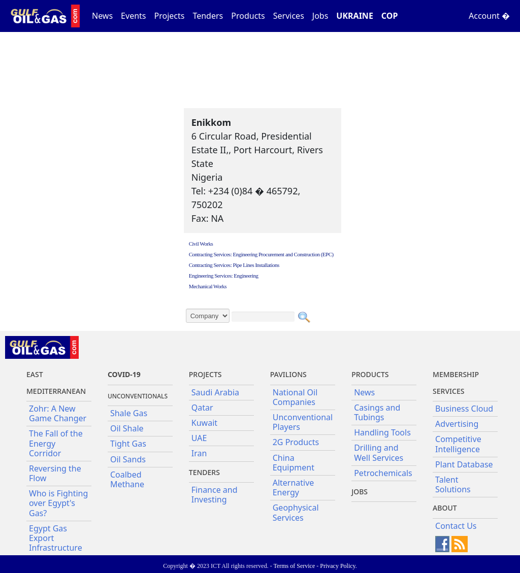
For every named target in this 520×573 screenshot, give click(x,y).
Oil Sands (128, 459)
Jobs (320, 15)
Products (248, 15)
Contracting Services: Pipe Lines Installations (234, 265)
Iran (199, 453)
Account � (489, 15)
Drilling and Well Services (378, 452)
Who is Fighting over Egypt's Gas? (58, 503)
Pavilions (288, 374)
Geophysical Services (296, 512)
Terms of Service (294, 565)
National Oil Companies (295, 397)
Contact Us (455, 525)
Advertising (456, 423)
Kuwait (204, 422)
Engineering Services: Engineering (223, 276)
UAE (199, 438)
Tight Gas (128, 443)
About (445, 508)
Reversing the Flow (55, 473)
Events (133, 15)
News (102, 15)
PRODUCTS (369, 374)
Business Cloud (464, 408)
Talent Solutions (453, 484)
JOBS (359, 491)
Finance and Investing (214, 494)
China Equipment (293, 462)
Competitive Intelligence (458, 443)
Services (288, 15)
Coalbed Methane (127, 479)
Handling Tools (382, 432)
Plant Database (464, 464)
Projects (169, 15)
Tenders (207, 15)
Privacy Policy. (338, 565)
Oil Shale (127, 428)
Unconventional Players (303, 422)
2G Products (296, 442)
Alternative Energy (293, 487)
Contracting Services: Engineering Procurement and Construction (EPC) (261, 254)
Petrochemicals (383, 473)
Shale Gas (128, 413)
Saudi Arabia (215, 392)
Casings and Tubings (377, 412)
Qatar (202, 407)
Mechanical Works (207, 286)
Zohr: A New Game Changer (57, 413)
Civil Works (201, 244)
